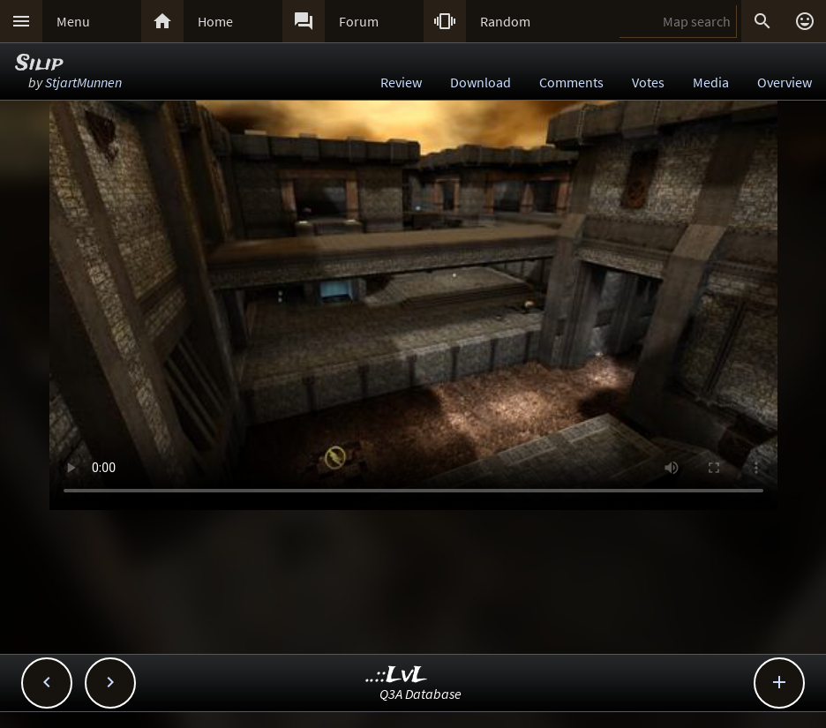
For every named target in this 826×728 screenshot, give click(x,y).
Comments (571, 82)
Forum (359, 21)
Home (215, 21)
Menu (73, 21)
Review (401, 82)
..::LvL (396, 675)
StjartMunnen (83, 82)
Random (505, 21)
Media (711, 82)
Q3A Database (420, 693)
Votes (648, 82)
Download (480, 82)
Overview (784, 82)
